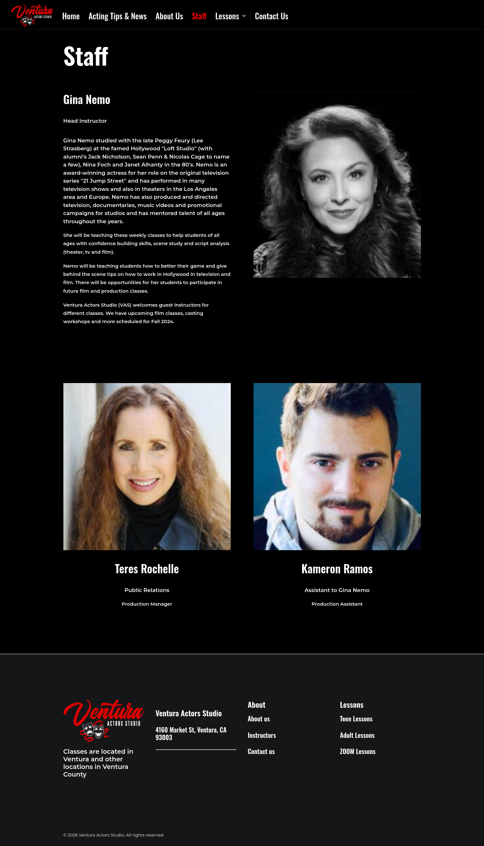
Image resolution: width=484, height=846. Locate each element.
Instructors (262, 735)
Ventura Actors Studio (189, 713)
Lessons (230, 16)
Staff (199, 16)
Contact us (261, 751)
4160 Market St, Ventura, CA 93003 (191, 733)
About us (259, 718)
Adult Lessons (357, 735)
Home (71, 16)
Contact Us (271, 16)
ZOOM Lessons (358, 751)
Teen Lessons (356, 718)
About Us (169, 16)
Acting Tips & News (117, 16)
